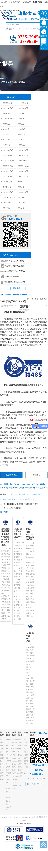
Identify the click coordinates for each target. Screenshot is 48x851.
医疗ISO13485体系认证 (19, 494)
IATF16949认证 (8, 119)
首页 (36, 299)
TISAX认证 (7, 203)
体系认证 (43, 299)
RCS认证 (6, 129)
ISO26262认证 (23, 192)
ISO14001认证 (23, 103)
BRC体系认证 (14, 755)
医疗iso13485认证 (9, 499)
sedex (23, 29)
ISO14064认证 (8, 176)
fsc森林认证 (26, 2)
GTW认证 (6, 208)
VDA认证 (21, 197)
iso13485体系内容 (14, 508)
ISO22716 (15, 782)
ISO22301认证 (23, 176)
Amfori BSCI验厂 (8, 742)
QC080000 (16, 779)
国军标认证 (7, 187)
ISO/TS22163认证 (9, 197)
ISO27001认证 (23, 150)
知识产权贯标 (8, 182)
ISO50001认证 (23, 171)
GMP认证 (21, 113)
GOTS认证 (6, 124)
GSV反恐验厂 (8, 789)
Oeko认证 (21, 129)
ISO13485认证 (8, 150)
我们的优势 (2, 758)
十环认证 (21, 182)
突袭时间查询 (14, 266)
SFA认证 (21, 208)
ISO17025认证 (8, 192)
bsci (18, 29)
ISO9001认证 (7, 103)
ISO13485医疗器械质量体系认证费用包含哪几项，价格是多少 (5, 537)
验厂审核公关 (14, 261)
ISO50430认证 (8, 166)
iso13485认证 (37, 494)
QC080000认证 (23, 166)
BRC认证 (21, 140)
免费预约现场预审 (12, 276)
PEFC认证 (21, 134)
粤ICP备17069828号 (24, 823)
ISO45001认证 (8, 108)
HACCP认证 (22, 161)
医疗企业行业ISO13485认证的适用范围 (30, 534)
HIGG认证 (21, 145)
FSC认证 (36, 29)
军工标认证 (20, 755)
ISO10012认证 (8, 171)
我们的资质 (2, 749)
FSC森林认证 (14, 746)
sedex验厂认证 (14, 2)
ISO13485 (15, 776)
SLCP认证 (6, 145)
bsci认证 (4, 2)
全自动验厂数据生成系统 (15, 282)
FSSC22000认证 (8, 161)
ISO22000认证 (23, 155)
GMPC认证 (7, 113)
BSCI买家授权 (15, 271)
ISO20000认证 (8, 155)
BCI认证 (21, 187)
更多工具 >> (18, 288)
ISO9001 (29, 29)
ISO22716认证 (23, 108)
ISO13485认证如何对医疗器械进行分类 (22, 504)
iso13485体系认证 (26, 499)
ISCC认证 (21, 203)
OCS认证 (21, 124)
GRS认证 (21, 119)
